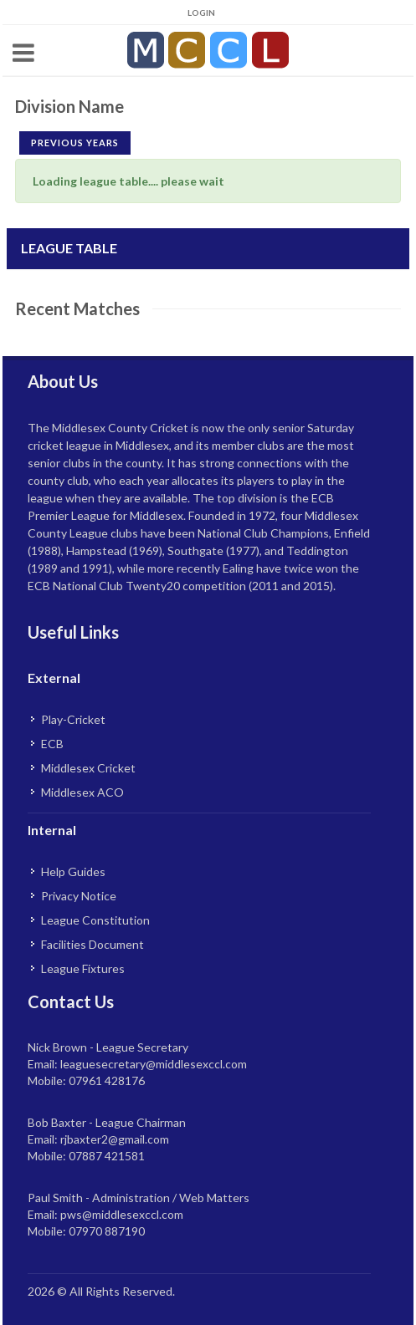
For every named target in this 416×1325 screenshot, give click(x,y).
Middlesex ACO (82, 792)
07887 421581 (107, 1156)
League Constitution (95, 920)
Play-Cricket (73, 719)
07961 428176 (107, 1080)
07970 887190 (107, 1231)
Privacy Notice (78, 896)
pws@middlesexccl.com (121, 1214)
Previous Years (75, 142)
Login (201, 13)
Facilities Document (92, 944)
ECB (52, 743)
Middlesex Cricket (88, 768)
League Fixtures (83, 968)
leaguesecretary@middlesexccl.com (153, 1064)
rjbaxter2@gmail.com (114, 1139)
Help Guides (73, 871)
